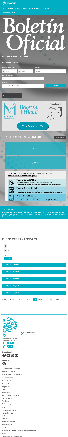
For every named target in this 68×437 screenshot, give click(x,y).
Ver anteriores (60, 137)
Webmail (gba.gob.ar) (9, 410)
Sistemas (5, 416)
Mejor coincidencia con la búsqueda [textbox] (13, 86)
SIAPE (4, 427)
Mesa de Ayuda (7, 424)
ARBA (4, 389)
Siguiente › (58, 299)
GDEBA (4, 419)
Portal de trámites (35, 8)
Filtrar (8, 258)
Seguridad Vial (7, 387)
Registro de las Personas (10, 395)
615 (46, 299)
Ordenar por (5, 82)
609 (24, 299)
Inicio (4, 8)
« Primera (4, 299)
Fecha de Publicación (8, 67)
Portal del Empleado (9, 422)
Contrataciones (7, 398)
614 (42, 299)
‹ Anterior (11, 299)
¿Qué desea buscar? (7, 75)
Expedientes (6, 384)
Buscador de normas (9, 12)
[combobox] (50, 71)
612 (35, 299)
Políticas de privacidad (9, 404)
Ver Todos (5, 401)
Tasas (25, 8)
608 (20, 299)
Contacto (46, 8)
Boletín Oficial (6, 392)
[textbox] (50, 71)
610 (28, 299)
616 (50, 299)
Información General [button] (14, 8)
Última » (4, 302)
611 (31, 299)
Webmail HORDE (7, 413)
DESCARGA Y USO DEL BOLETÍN (11, 95)
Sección (37, 67)
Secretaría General (8, 372)
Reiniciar (8, 255)
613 (39, 299)
